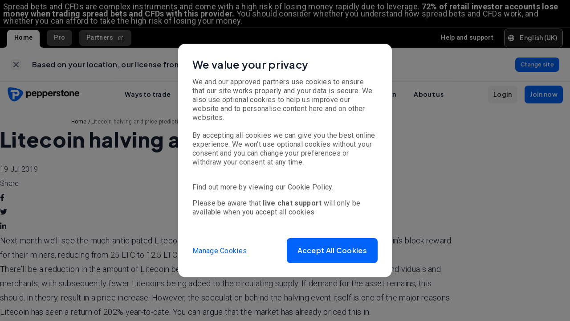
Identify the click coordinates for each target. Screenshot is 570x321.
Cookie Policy (310, 187)
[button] (332, 250)
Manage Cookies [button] (219, 250)
